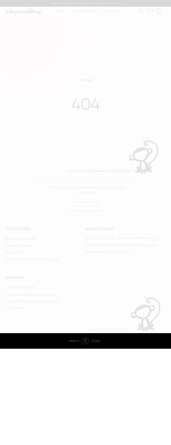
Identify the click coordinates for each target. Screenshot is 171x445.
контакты (111, 11)
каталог (60, 11)
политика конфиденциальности (32, 259)
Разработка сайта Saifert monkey (107, 329)
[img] (146, 313)
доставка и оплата (86, 11)
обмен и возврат (19, 245)
